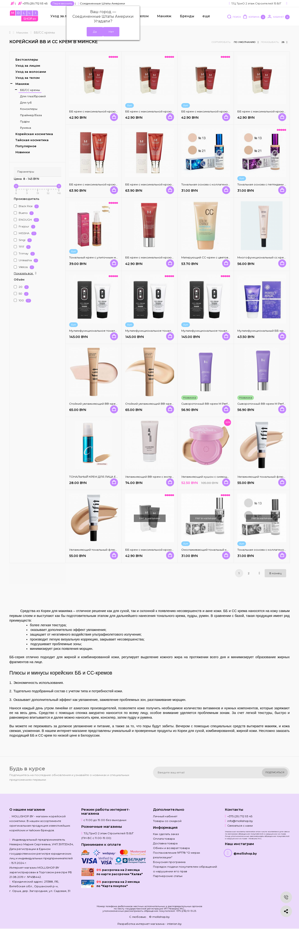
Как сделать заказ (166, 834)
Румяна (25, 127)
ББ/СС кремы (30, 90)
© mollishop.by (159, 917)
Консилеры (28, 109)
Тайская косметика (32, 140)
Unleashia (26, 260)
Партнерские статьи (167, 876)
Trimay (24, 254)
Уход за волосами (30, 71)
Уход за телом (27, 78)
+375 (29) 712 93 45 (34, 3)
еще (206, 16)
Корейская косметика (34, 134)
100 (22, 301)
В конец (275, 573)
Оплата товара (164, 838)
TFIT (22, 247)
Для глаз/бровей (33, 96)
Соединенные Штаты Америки (101, 3)
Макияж (164, 16)
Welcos (24, 267)
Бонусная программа (169, 862)
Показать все (26, 273)
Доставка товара (165, 843)
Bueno (24, 213)
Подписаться (274, 772)
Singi (23, 240)
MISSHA (25, 233)
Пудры (25, 121)
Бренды (187, 16)
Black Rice (26, 206)
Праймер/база (31, 115)
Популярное (25, 146)
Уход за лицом (63, 16)
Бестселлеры (26, 59)
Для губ (26, 102)
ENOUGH (26, 220)
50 (21, 294)
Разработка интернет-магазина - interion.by (149, 924)
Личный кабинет (165, 816)
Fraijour (24, 227)
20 (21, 287)
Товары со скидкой (167, 821)
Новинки (22, 152)
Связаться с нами (240, 825)
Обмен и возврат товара (171, 848)
